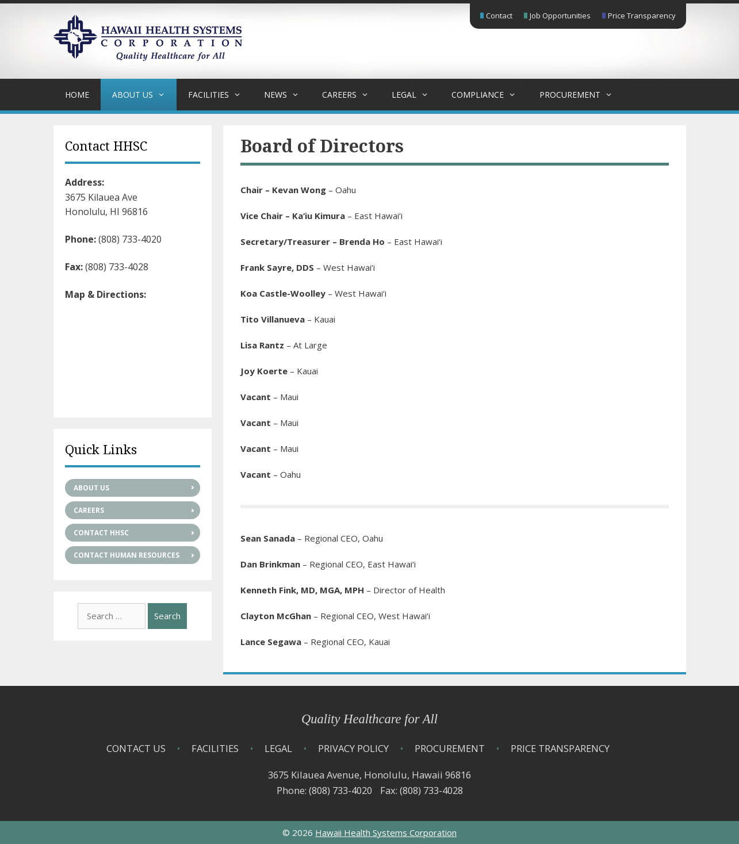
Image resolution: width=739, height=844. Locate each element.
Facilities (220, 94)
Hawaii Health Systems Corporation (386, 832)
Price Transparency (642, 15)
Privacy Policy (353, 748)
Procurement (581, 94)
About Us (144, 94)
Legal (416, 94)
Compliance (489, 94)
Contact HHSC (101, 532)
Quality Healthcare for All (369, 719)
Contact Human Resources (126, 555)
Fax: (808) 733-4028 (421, 790)
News (287, 94)
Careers (351, 94)
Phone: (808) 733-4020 (324, 790)
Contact (499, 15)
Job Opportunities (560, 15)
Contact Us (136, 748)
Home (77, 94)
